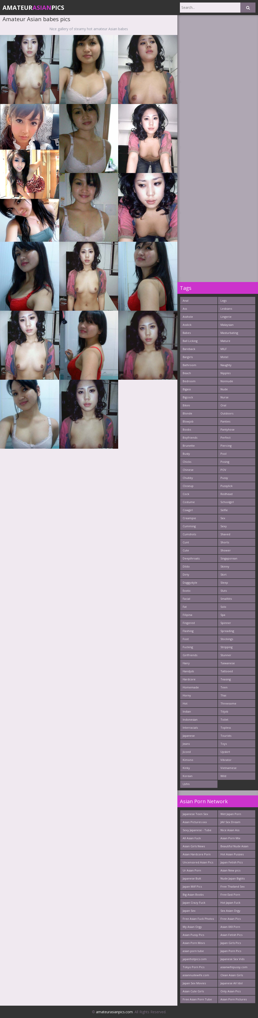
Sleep (224, 582)
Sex (222, 518)
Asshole (188, 317)
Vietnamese (228, 768)
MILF (223, 349)
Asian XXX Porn (230, 927)
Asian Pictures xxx (195, 822)
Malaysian (227, 325)
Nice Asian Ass (229, 830)
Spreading (227, 631)
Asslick (187, 325)
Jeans (186, 744)
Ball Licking (190, 341)
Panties (225, 421)
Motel (224, 357)
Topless (225, 727)
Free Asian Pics (230, 919)
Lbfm (186, 784)
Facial (186, 599)
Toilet (224, 719)
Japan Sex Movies (194, 983)
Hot (185, 703)
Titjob (224, 711)
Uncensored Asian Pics (198, 862)
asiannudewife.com (196, 975)
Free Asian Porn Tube (197, 999)
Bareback (189, 349)
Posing (224, 462)
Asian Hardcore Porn (197, 854)
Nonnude (226, 381)
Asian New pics (230, 870)
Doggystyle (190, 582)
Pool (223, 453)
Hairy (186, 663)
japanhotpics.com (195, 959)
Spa (222, 615)
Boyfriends (190, 437)
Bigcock (188, 397)
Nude (224, 389)
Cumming (189, 526)
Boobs (187, 429)
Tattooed (226, 671)
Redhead (226, 494)
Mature (225, 341)
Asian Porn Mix (230, 838)
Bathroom (189, 365)
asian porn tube (193, 951)
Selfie (224, 510)
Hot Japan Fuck (230, 902)
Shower (225, 550)
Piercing (226, 445)
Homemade (191, 687)
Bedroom (189, 381)
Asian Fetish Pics (231, 935)
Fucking (188, 647)
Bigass (187, 389)
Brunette (189, 445)
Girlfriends (190, 655)
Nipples (225, 373)
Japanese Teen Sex (195, 814)
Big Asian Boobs (193, 894)
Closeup (188, 486)
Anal (185, 300)
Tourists (225, 736)
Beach (187, 373)
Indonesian (190, 719)
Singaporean (228, 558)
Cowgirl (188, 510)
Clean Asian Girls (231, 975)
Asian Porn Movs (194, 943)
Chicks (187, 462)
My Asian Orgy (192, 927)
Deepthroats (191, 558)
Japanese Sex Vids (232, 959)
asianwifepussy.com (233, 967)
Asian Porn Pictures (233, 999)
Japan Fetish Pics (231, 862)
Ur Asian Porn (192, 870)
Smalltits (226, 599)
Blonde (187, 413)
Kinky (186, 768)
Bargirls (188, 357)
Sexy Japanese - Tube (197, 830)
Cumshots (189, 534)
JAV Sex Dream (230, 822)
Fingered (189, 623)
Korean (187, 776)
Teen (224, 687)
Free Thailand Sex (232, 886)
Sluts (223, 590)
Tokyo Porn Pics (193, 967)
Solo (223, 607)
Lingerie (226, 317)
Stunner (225, 655)
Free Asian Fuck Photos (198, 919)
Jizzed (187, 752)
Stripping (226, 647)
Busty (186, 453)
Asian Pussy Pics (193, 935)
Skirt (223, 574)
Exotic (187, 590)
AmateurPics (33, 7)
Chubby (188, 478)
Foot (186, 639)
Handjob (188, 671)
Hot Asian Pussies (232, 854)
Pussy (224, 478)
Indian (187, 711)
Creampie (189, 518)
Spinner (225, 623)
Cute (186, 550)
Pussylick (226, 486)
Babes (187, 333)
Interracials (190, 727)
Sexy (223, 526)
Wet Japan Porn (230, 814)
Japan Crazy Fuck (194, 902)
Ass (185, 308)
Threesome (228, 703)
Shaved (225, 534)
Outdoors (226, 413)
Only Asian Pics (230, 991)
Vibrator (226, 760)
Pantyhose (227, 429)
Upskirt (225, 752)
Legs (223, 300)
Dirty (186, 574)
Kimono (188, 760)
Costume (189, 502)
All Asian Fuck (192, 838)
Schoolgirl (227, 502)
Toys (223, 744)
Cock (186, 494)
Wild (223, 776)
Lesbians (226, 308)
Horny (187, 695)
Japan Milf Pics (192, 886)
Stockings (226, 639)
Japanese (189, 736)
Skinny (224, 566)
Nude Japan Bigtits (232, 878)
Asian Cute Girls (193, 991)
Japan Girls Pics (230, 943)
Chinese (188, 470)
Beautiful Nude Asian (234, 846)
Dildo (186, 566)
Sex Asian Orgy (230, 910)
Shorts (224, 542)
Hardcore (189, 679)
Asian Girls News (194, 846)
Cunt (186, 542)
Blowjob (188, 421)
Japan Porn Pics (230, 951)
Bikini (186, 405)
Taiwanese (227, 663)
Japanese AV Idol (231, 983)
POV (223, 470)
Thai (223, 695)
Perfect (225, 437)
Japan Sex (189, 910)
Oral (223, 405)
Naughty (226, 365)
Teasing (225, 679)
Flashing (188, 631)
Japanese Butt (192, 878)
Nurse (224, 397)
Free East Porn (230, 894)
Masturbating (229, 333)
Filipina (187, 615)
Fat (185, 607)
